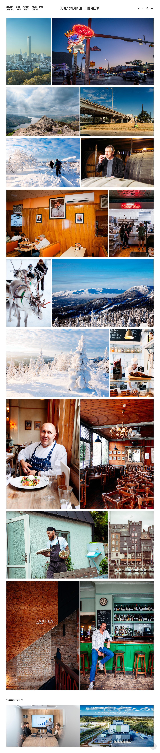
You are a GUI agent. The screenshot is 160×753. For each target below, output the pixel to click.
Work (18, 7)
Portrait (26, 7)
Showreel (10, 7)
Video (19, 9)
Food (41, 7)
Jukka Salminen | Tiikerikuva (80, 8)
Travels (26, 9)
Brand (34, 7)
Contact (35, 9)
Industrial (10, 9)
